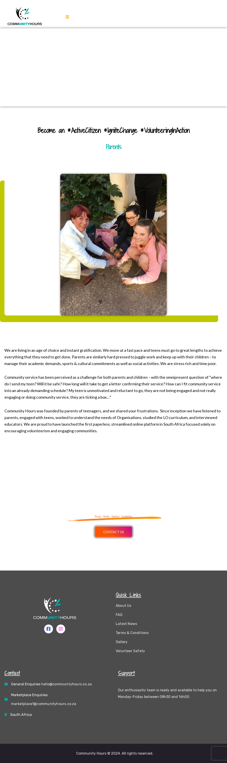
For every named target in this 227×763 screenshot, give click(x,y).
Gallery (121, 642)
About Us (123, 605)
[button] (113, 531)
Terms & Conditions (132, 633)
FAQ (119, 615)
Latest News (126, 624)
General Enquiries (51, 684)
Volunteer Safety (130, 651)
